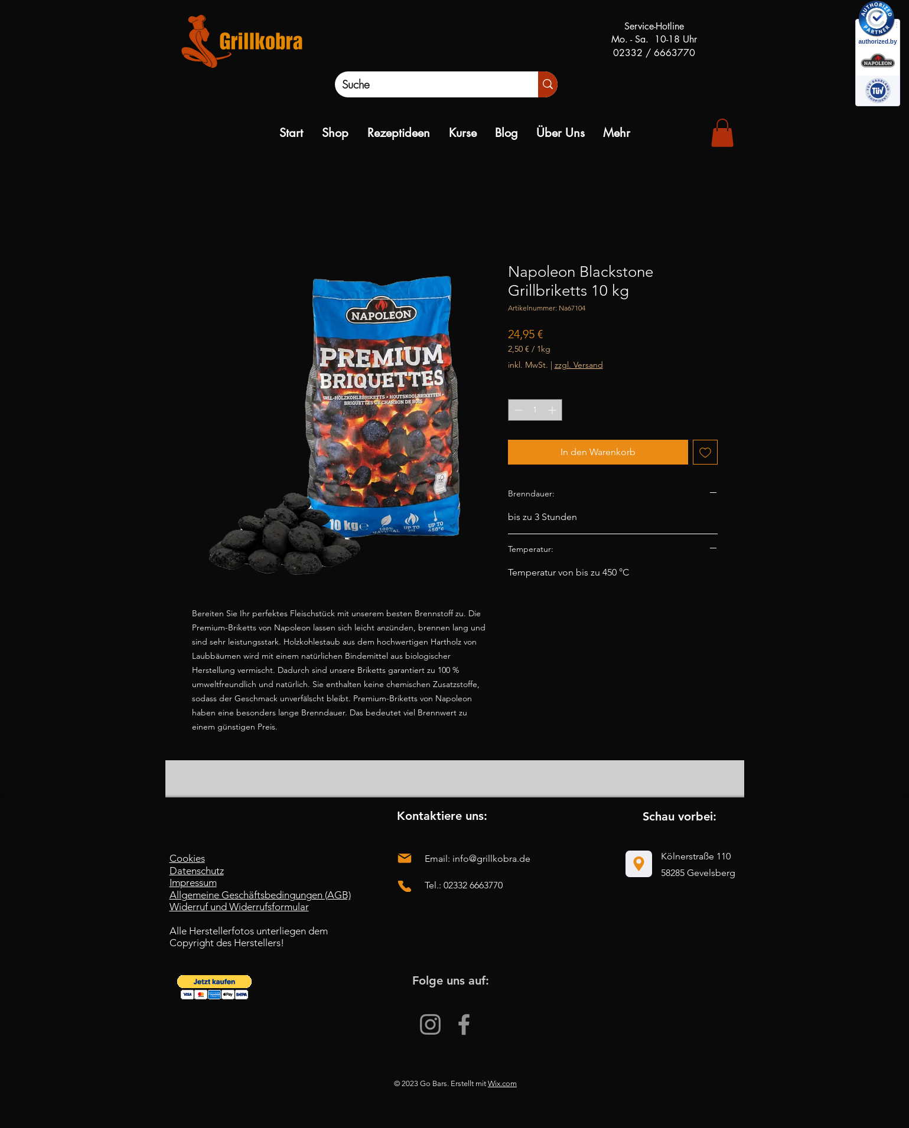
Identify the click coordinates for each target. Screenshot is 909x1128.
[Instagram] (430, 1024)
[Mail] (404, 858)
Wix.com (502, 1083)
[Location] (638, 864)
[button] (214, 987)
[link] (722, 133)
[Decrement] (517, 410)
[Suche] (424, 84)
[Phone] (404, 886)
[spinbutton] (535, 410)
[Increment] (553, 410)
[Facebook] (464, 1024)
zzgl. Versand (579, 364)
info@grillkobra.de (491, 858)
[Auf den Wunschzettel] (705, 452)
